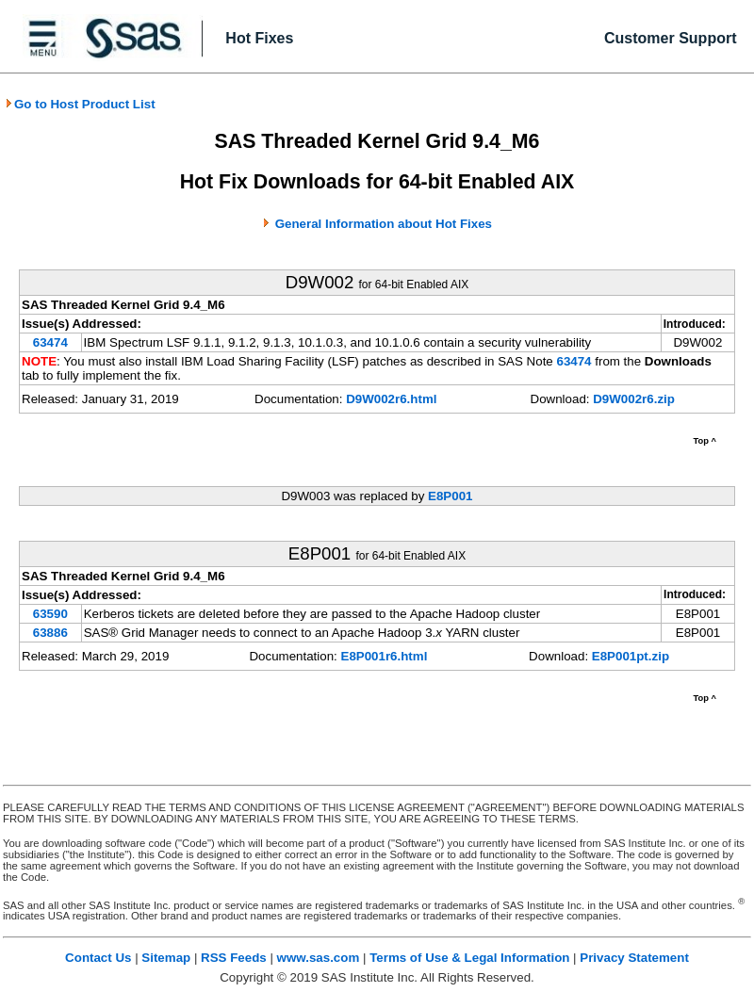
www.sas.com (318, 958)
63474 (50, 342)
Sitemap (165, 958)
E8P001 (450, 496)
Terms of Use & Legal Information (469, 958)
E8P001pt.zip (630, 656)
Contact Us (98, 958)
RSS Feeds (234, 958)
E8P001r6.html (384, 656)
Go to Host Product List (80, 104)
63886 (50, 633)
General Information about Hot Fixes (383, 224)
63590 (50, 614)
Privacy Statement (634, 958)
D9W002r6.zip (634, 399)
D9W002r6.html (391, 399)
